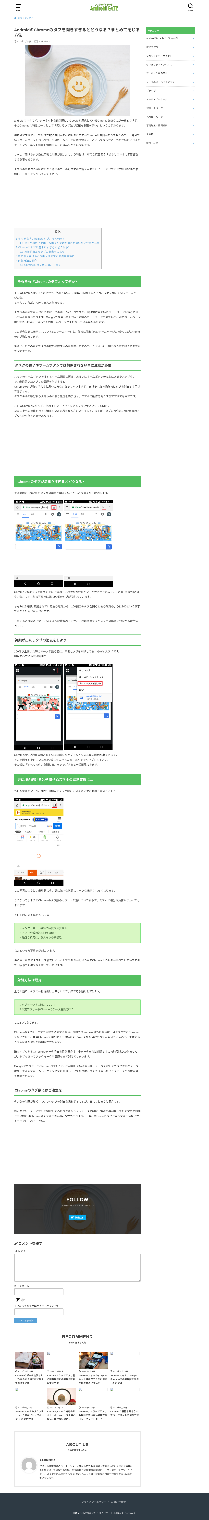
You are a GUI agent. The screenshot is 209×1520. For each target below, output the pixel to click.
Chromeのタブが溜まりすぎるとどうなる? (43, 247)
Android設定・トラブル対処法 (162, 38)
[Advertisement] (77, 204)
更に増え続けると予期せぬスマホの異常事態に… (46, 256)
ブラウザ (151, 90)
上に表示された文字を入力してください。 (38, 1306)
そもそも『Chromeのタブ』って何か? (40, 238)
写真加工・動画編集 (157, 125)
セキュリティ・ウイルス (159, 64)
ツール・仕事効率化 (157, 73)
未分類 (149, 134)
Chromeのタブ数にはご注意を (40, 265)
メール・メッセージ (157, 99)
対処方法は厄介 (26, 260)
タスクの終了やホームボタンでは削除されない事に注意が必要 (60, 243)
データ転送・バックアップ (160, 82)
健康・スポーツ (154, 108)
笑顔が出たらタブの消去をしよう (42, 251)
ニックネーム (21, 1286)
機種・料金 (152, 143)
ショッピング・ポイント (159, 56)
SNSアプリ (152, 47)
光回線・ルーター (155, 117)
